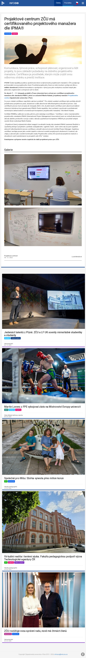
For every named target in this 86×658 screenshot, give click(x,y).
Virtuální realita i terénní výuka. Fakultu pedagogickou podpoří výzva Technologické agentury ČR (43, 558)
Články (58, 3)
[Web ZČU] (3, 3)
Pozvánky (67, 3)
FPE (6, 481)
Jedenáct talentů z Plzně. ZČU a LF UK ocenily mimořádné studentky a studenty (43, 334)
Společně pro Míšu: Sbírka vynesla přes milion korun (34, 478)
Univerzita (8, 33)
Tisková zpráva (15, 338)
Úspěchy (14, 33)
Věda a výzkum (19, 562)
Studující (7, 338)
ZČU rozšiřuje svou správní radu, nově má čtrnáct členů (35, 631)
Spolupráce (8, 634)
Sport (6, 410)
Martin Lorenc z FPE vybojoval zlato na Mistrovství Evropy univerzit (42, 406)
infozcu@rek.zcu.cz (61, 654)
